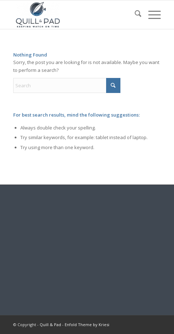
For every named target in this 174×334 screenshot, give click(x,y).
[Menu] (151, 14)
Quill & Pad (50, 324)
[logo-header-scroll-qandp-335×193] (72, 14)
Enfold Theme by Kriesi (87, 324)
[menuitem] (134, 14)
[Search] (134, 14)
